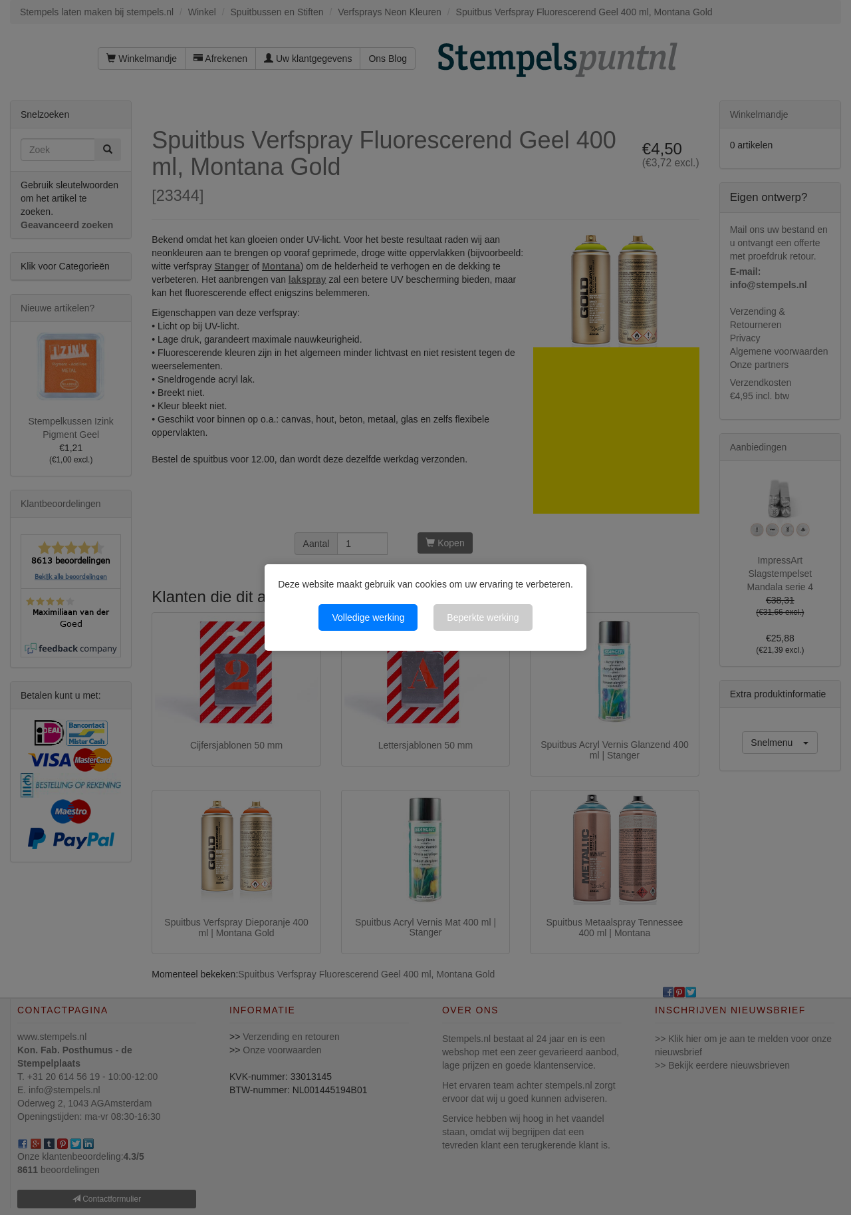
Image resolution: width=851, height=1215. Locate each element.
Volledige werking (368, 617)
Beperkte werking (483, 617)
